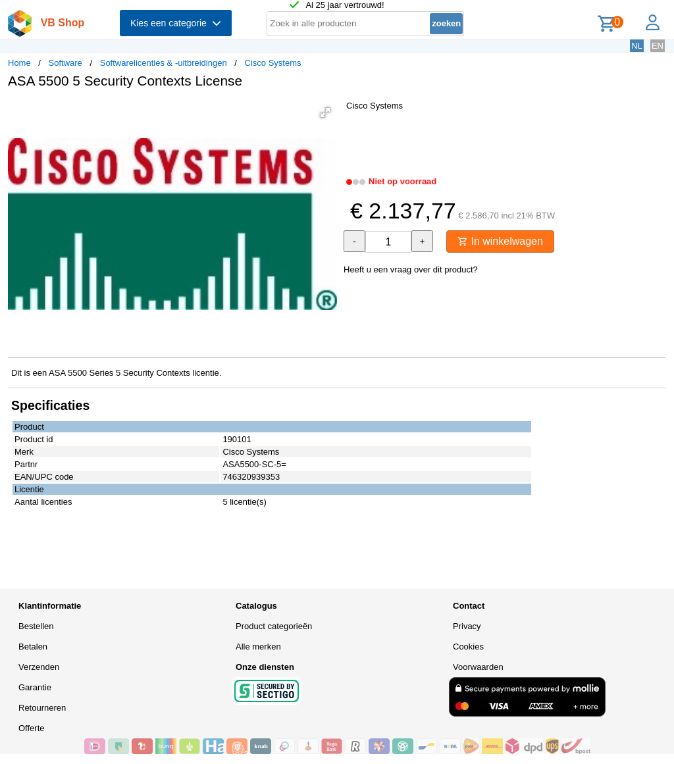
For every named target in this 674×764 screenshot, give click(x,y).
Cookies (468, 646)
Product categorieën (274, 626)
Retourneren (42, 708)
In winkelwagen (500, 241)
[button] (325, 112)
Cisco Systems (273, 63)
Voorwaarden (478, 667)
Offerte (31, 728)
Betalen (32, 646)
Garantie (34, 687)
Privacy (467, 626)
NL (636, 46)
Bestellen (35, 626)
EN (657, 46)
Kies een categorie (175, 23)
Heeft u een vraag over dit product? (411, 269)
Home (19, 63)
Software (65, 63)
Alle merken (258, 646)
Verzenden (38, 667)
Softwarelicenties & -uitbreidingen (163, 63)
